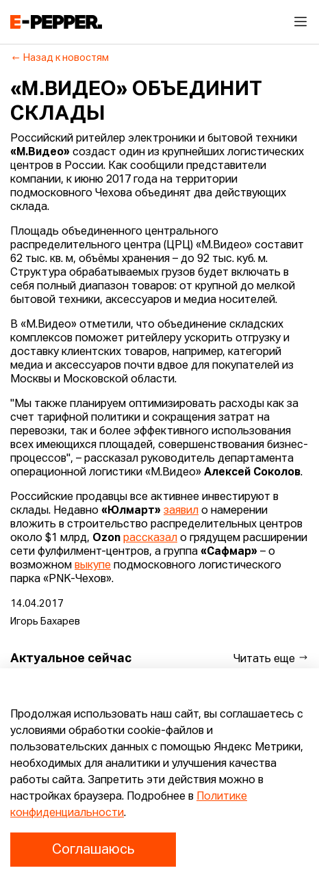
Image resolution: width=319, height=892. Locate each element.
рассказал (150, 538)
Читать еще (271, 658)
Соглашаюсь (93, 849)
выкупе (93, 565)
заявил (181, 511)
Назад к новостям (60, 58)
